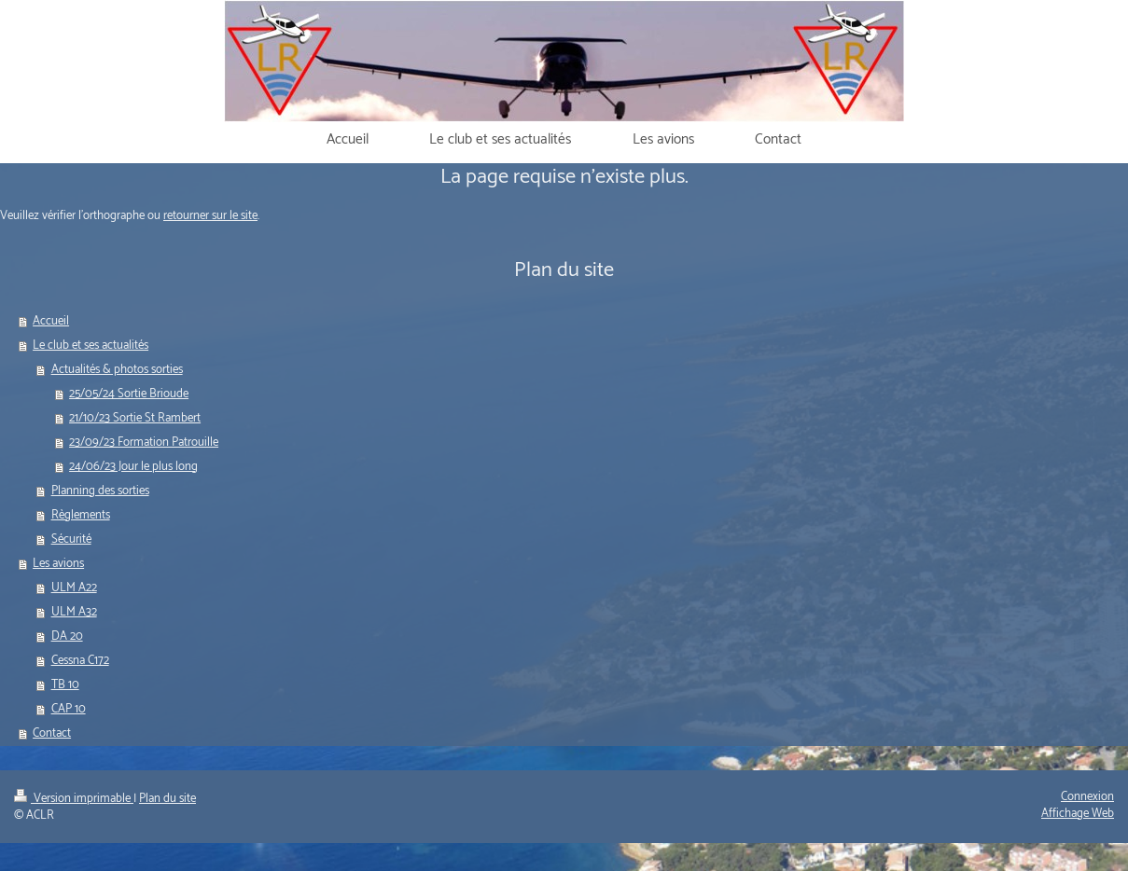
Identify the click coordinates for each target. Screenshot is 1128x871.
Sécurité (71, 539)
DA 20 (67, 636)
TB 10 (65, 685)
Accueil (51, 321)
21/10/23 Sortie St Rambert (135, 418)
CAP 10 (68, 709)
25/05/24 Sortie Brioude (128, 394)
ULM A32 (74, 612)
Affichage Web (1077, 813)
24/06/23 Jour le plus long (133, 467)
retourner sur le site (210, 216)
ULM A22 (74, 588)
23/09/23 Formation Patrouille (143, 442)
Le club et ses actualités (90, 345)
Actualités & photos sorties (117, 370)
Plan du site (167, 799)
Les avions (58, 564)
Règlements (80, 515)
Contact (52, 733)
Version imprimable (73, 799)
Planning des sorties (100, 491)
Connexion (1087, 797)
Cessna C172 (80, 661)
